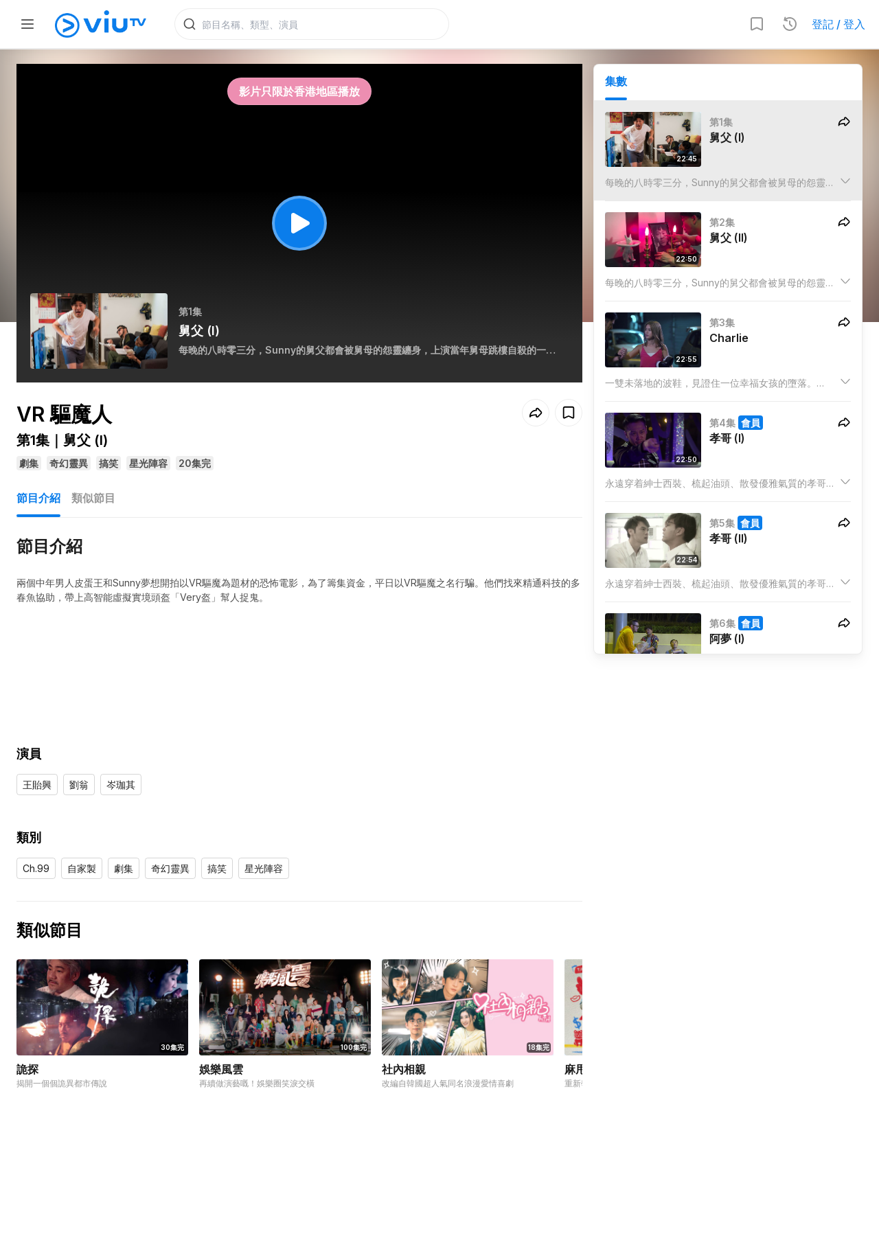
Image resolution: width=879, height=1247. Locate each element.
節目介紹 (38, 500)
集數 (616, 83)
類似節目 (93, 500)
